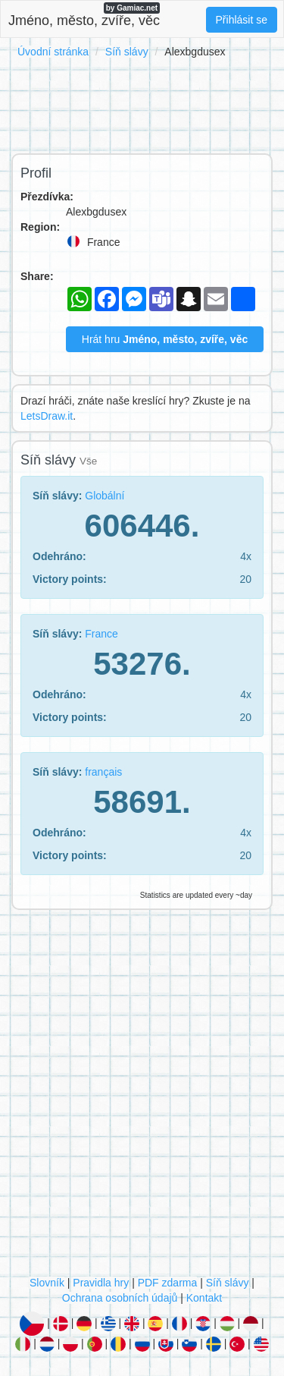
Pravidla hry (101, 1283)
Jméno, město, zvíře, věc (84, 15)
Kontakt (204, 1298)
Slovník (47, 1283)
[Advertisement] (142, 103)
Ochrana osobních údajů (120, 1298)
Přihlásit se (241, 20)
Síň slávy (126, 52)
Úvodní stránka (53, 52)
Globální (104, 496)
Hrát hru (165, 339)
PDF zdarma (168, 1283)
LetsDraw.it (46, 416)
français (103, 772)
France (101, 634)
